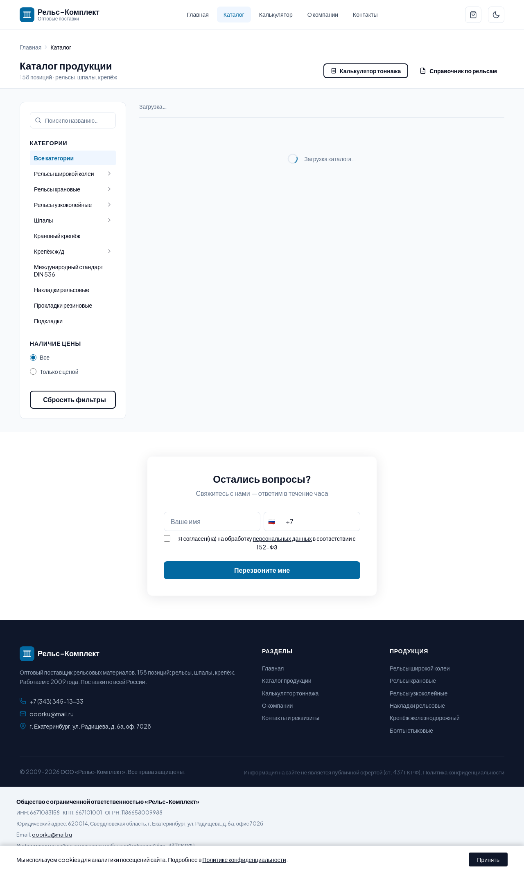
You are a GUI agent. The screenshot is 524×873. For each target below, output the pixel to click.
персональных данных (282, 538)
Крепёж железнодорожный (425, 717)
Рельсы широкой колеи (420, 668)
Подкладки (48, 320)
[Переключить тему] (496, 15)
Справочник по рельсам (458, 70)
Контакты (365, 14)
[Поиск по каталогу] (73, 120)
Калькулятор (276, 14)
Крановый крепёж (57, 235)
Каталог (234, 14)
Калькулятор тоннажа (366, 70)
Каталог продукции (287, 680)
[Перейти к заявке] (473, 15)
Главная (198, 14)
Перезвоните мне (262, 570)
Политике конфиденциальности (244, 859)
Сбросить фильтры (74, 399)
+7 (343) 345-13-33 (56, 701)
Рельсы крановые (413, 680)
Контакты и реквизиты (290, 717)
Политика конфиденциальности (463, 772)
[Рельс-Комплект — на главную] (59, 14)
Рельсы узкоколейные (418, 693)
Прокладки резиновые (63, 305)
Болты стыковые (411, 730)
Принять (488, 859)
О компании (322, 14)
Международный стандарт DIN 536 (68, 270)
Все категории (54, 158)
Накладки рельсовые (61, 289)
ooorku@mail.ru (51, 714)
